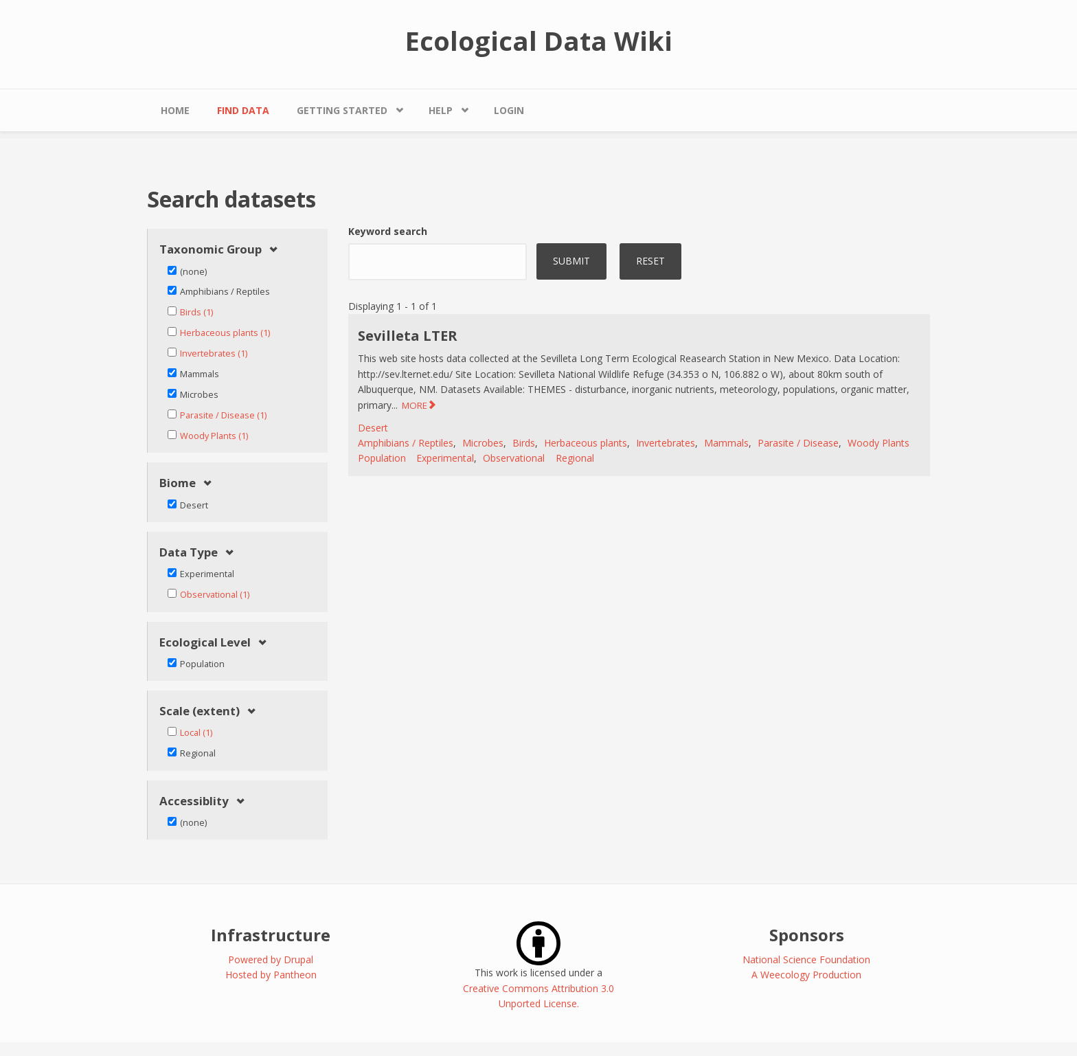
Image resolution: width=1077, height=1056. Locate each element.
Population (382, 457)
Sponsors (806, 934)
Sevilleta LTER (407, 335)
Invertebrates (665, 442)
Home (175, 110)
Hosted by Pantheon (271, 974)
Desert (373, 427)
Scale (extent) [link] (199, 711)
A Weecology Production (806, 974)
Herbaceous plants (585, 442)
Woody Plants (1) (214, 436)
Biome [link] (177, 483)
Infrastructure (270, 934)
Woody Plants (878, 442)
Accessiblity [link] (194, 801)
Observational (514, 457)
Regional (575, 457)
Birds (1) (196, 312)
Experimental (445, 457)
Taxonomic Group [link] (210, 250)
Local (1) (196, 733)
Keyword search (387, 231)
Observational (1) (214, 594)
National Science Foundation (806, 959)
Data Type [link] (188, 553)
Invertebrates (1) (213, 353)
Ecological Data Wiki (538, 40)
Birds (523, 442)
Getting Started (342, 110)
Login (509, 110)
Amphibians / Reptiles (405, 442)
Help (441, 110)
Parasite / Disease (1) (223, 415)
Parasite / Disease (798, 442)
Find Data (243, 110)
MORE (414, 405)
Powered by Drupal (270, 959)
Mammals (726, 442)
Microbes (482, 442)
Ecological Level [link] (205, 643)
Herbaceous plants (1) (225, 333)
